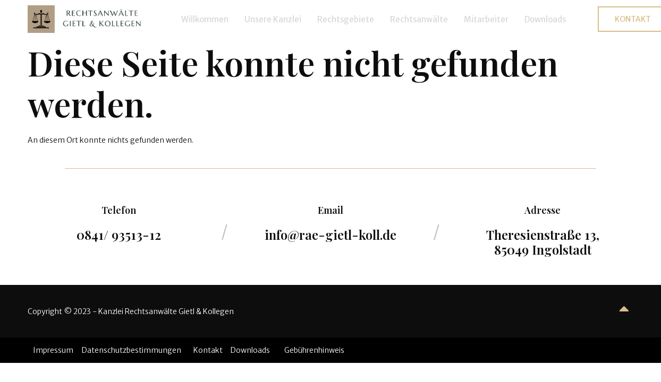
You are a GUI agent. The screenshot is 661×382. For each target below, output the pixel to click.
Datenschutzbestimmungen (131, 350)
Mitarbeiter (486, 19)
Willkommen (204, 19)
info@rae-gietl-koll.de (330, 234)
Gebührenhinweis (314, 350)
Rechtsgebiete (345, 19)
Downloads (545, 19)
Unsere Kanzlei (272, 19)
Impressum (53, 350)
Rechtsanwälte (419, 19)
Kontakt (208, 350)
